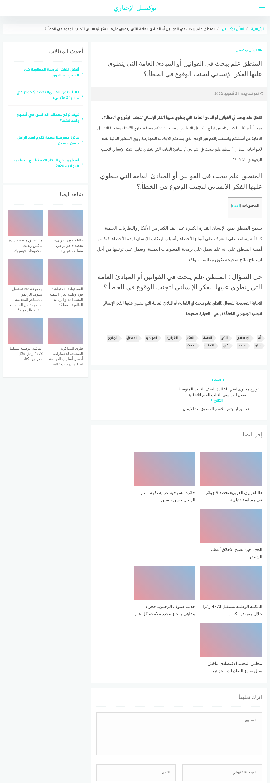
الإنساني (243, 338)
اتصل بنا (120, 751)
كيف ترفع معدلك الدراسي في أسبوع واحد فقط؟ (48, 118)
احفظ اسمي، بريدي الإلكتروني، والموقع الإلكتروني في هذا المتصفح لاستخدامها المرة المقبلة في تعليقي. (178, 691)
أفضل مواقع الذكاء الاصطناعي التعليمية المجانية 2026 (45, 164)
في (225, 346)
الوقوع (112, 338)
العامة (207, 338)
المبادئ (151, 338)
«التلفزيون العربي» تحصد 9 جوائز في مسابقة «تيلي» (47, 96)
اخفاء (236, 206)
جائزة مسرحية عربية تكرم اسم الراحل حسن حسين (48, 141)
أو (259, 338)
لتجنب (209, 346)
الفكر (190, 338)
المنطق (131, 338)
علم (258, 346)
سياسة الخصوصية (148, 751)
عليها (241, 346)
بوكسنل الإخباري (135, 8)
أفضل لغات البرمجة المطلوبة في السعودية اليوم (51, 73)
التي (224, 338)
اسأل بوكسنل (249, 50)
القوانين (172, 338)
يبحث (191, 346)
